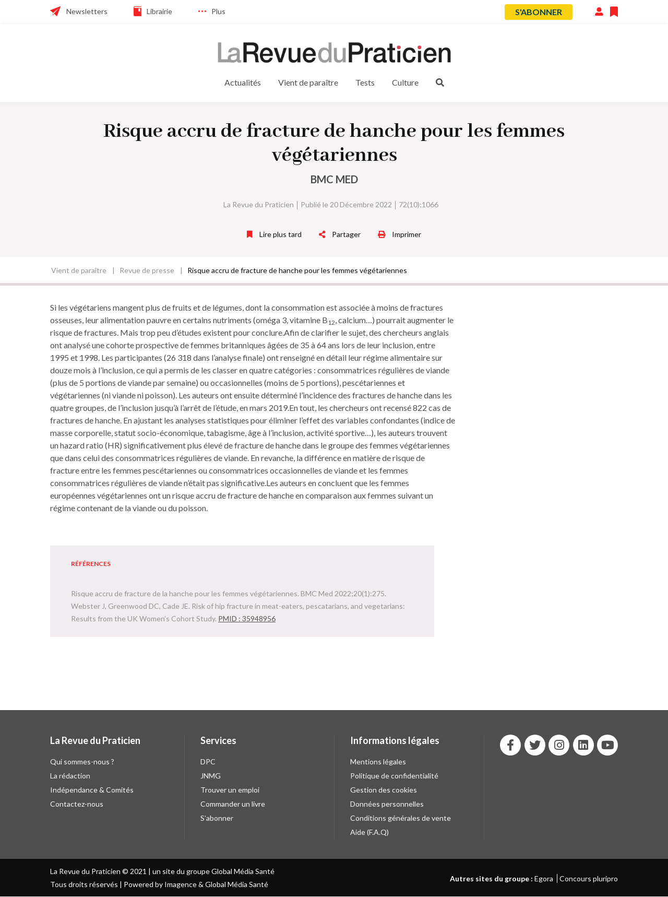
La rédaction (70, 775)
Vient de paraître (308, 82)
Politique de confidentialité (394, 775)
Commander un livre (232, 803)
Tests (365, 82)
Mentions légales (378, 761)
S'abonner (538, 12)
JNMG (210, 775)
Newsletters (87, 11)
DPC (208, 761)
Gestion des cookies (383, 789)
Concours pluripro (588, 878)
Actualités (242, 82)
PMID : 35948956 (247, 618)
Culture (405, 82)
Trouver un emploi (229, 789)
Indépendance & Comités (92, 789)
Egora (543, 878)
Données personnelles (387, 803)
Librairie (159, 11)
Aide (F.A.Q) (369, 832)
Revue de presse (147, 270)
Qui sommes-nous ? (82, 761)
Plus (218, 11)
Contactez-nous (76, 803)
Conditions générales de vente (400, 817)
